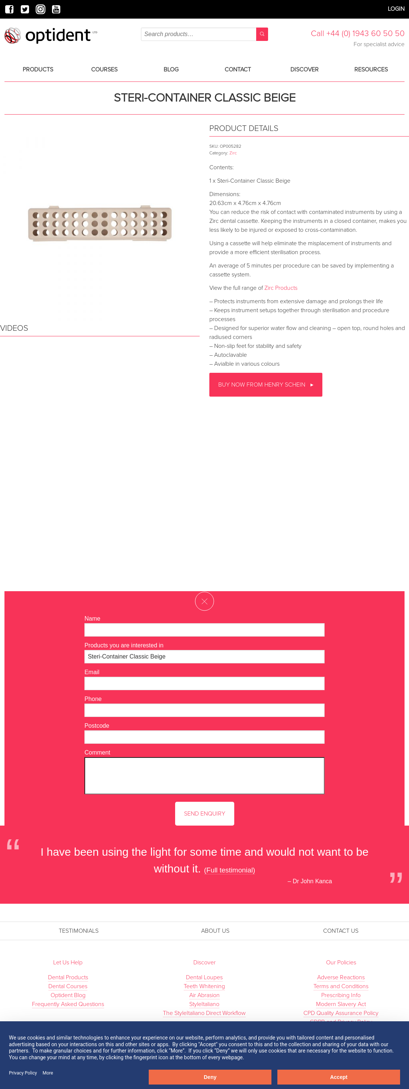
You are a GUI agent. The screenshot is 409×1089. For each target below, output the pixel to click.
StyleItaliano (204, 1004)
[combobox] (204, 34)
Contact (238, 69)
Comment (97, 752)
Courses (104, 69)
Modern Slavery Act (341, 1004)
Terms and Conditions (340, 986)
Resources (371, 69)
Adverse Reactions (341, 977)
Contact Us (340, 931)
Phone (93, 699)
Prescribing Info (341, 995)
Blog (171, 69)
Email (91, 672)
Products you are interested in (124, 645)
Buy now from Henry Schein (262, 384)
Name (92, 618)
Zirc (233, 153)
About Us (215, 931)
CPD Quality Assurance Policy (341, 1013)
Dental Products (68, 977)
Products (38, 69)
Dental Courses (67, 986)
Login (396, 9)
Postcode (96, 726)
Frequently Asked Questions (68, 1004)
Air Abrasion (204, 995)
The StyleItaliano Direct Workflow (204, 1013)
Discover (304, 69)
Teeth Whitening (204, 986)
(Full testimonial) (229, 870)
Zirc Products (280, 288)
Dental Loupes (204, 977)
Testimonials (79, 931)
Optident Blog (68, 995)
